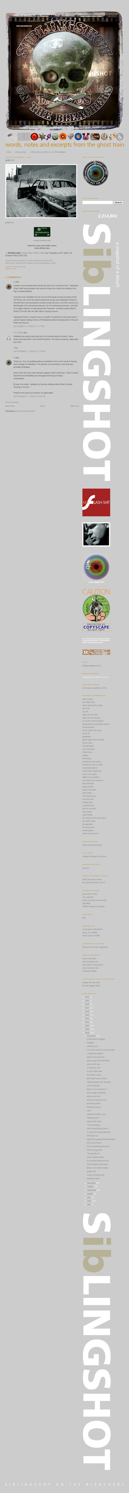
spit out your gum (89, 809)
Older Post (74, 406)
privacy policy (20, 152)
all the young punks (94, 1150)
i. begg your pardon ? (95, 1053)
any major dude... (89, 702)
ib (14, 282)
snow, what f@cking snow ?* (98, 1129)
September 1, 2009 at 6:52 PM (29, 396)
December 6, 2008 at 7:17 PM (28, 326)
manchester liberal (89, 768)
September (92, 1190)
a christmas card (93, 1068)
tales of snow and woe (96, 1057)
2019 (87, 1001)
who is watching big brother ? (98, 1146)
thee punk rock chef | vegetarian (95, 947)
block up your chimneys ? (97, 1089)
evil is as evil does (94, 1143)
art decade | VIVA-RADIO (92, 929)
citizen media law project (92, 845)
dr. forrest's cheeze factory (92, 721)
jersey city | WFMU (89, 933)
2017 (87, 1008)
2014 (87, 1019)
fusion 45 (86, 733)
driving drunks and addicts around (95, 724)
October (90, 1187)
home (9, 152)
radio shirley (87, 793)
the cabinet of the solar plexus (94, 818)
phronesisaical (88, 783)
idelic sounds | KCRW (91, 936)
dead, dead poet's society (92, 705)
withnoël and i (92, 1046)
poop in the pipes (89, 790)
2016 (87, 1011)
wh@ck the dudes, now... (97, 1114)
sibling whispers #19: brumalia (99, 1082)
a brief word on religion (96, 1039)
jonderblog (86, 758)
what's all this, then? (90, 834)
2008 (87, 1033)
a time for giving (93, 1086)
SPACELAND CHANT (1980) (32, 253)
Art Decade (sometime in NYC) (94, 688)
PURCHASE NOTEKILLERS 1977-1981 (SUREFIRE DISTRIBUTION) (29, 261)
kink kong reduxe (94, 1104)
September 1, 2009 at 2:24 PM (29, 351)
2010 (87, 1026)
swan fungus (87, 815)
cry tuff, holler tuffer (94, 1071)
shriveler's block (93, 1179)
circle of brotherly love (95, 1175)
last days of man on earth (92, 765)
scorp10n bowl (88, 805)
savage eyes (87, 802)
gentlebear (86, 737)
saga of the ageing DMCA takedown (101, 1139)
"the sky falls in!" (93, 1154)
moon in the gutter (89, 774)
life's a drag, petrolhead (96, 1093)
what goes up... (93, 1136)
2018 (87, 1004)
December (91, 1036)
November (91, 1183)
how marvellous (88, 749)
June (89, 1201)
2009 (87, 1029)
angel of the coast (94, 1121)
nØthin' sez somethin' (90, 777)
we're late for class (89, 894)
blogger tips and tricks (91, 982)
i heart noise (87, 752)
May (89, 1205)
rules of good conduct (95, 1157)
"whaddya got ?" (93, 1118)
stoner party (87, 812)
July (89, 1197)
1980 (14, 268)
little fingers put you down (97, 1078)
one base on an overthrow (92, 780)
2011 (87, 1022)
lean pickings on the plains (97, 1164)
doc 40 (85, 712)
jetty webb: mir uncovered (92, 965)
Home (42, 406)
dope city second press (91, 718)
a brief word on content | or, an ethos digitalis (48, 152)
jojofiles (85, 755)
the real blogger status (91, 986)
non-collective (87, 897)
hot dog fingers (88, 746)
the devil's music (88, 821)
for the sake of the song (91, 730)
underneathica (88, 831)
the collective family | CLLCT (93, 883)
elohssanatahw (88, 727)
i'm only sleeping (93, 1125)
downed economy (94, 1107)
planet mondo (87, 787)
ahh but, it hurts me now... (97, 1100)
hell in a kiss (87, 743)
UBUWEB (86, 903)
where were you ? (94, 1096)
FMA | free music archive (92, 879)
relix (84, 918)
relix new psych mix (90, 962)
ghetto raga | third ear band (93, 740)
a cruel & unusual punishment (99, 1132)
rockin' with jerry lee (90, 968)
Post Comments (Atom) (25, 411)
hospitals (90, 1043)
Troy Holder (18, 333)
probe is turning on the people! (94, 900)
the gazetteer (87, 824)
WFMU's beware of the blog (93, 906)
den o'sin (86, 708)
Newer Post (10, 406)
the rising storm (88, 827)
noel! (89, 1111)
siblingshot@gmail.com (91, 666)
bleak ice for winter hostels (97, 1168)
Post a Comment (12, 402)
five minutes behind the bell (98, 1161)
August (90, 1194)
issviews (85, 868)
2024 (87, 997)
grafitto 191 (9, 160)
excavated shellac (89, 971)
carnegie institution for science (94, 856)
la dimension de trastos (91, 762)
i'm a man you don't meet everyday (100, 1050)
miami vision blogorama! (92, 771)
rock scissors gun (89, 796)
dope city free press (90, 715)
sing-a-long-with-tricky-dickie (98, 1061)
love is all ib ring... (94, 1064)
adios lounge (87, 699)
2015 (87, 1015)
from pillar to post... (94, 1075)
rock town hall (87, 799)
